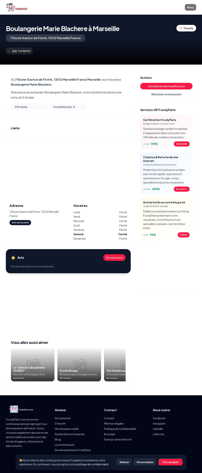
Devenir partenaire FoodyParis (73, 450)
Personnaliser (145, 462)
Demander (181, 143)
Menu (190, 7)
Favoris (186, 28)
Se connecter (63, 418)
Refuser (124, 462)
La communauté (64, 444)
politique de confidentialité (92, 464)
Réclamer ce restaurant (166, 94)
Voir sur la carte (20, 222)
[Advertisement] (68, 168)
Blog (58, 439)
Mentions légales (114, 423)
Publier (183, 234)
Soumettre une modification (166, 86)
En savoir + (181, 189)
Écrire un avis (114, 257)
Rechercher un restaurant (70, 434)
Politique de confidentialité (120, 428)
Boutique (109, 434)
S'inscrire (60, 423)
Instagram (159, 423)
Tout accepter (170, 462)
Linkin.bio (159, 434)
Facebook (159, 418)
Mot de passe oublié (67, 428)
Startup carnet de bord (117, 439)
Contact (109, 418)
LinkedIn (158, 428)
